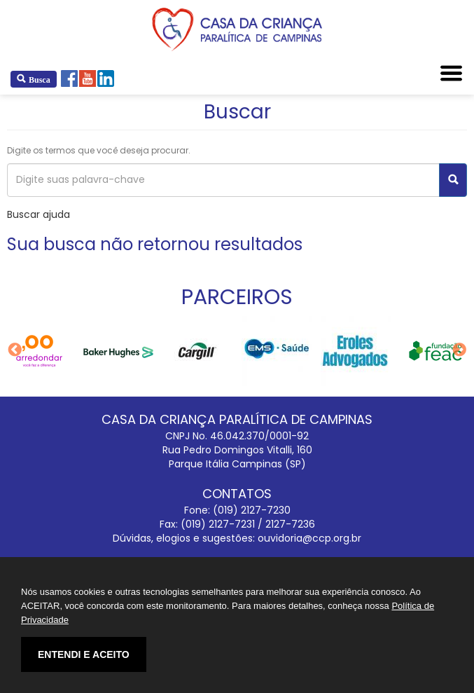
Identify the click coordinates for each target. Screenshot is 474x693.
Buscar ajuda (38, 214)
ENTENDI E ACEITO (84, 654)
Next (459, 350)
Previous (14, 350)
